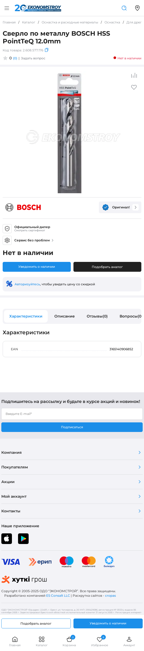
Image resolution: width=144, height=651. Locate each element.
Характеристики (25, 316)
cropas (110, 596)
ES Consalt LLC (58, 596)
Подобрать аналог (107, 267)
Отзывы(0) (97, 316)
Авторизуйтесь (27, 284)
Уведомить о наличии (36, 267)
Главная (15, 641)
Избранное (99, 641)
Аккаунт (129, 641)
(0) (15, 58)
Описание (64, 316)
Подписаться (72, 427)
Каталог (41, 641)
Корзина (69, 641)
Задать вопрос (33, 58)
